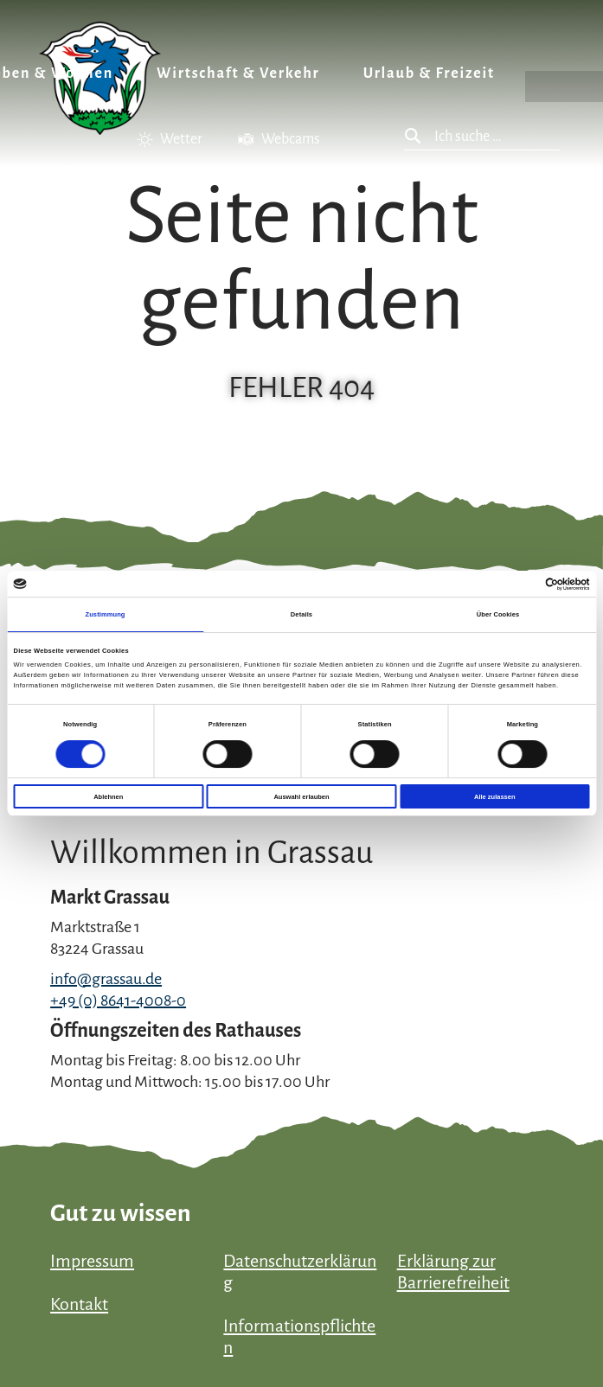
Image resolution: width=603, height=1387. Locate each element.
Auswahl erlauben (301, 797)
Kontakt (79, 1303)
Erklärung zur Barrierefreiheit (453, 1271)
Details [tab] (301, 614)
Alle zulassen (495, 797)
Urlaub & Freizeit (429, 73)
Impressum (92, 1260)
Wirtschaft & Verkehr (238, 73)
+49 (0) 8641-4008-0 (118, 1000)
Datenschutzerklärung (299, 1271)
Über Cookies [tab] (498, 614)
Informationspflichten (299, 1336)
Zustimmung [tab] (105, 614)
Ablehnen (108, 797)
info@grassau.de (106, 979)
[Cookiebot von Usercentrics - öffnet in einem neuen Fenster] (514, 584)
